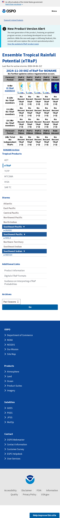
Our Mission (12, 349)
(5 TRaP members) (10, 89)
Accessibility (10, 490)
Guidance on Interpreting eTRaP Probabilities (20, 283)
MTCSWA (8, 176)
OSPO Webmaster (15, 439)
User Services (13, 458)
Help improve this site (44, 515)
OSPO (7, 329)
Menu (51, 11)
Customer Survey (15, 449)
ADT (6, 160)
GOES (9, 408)
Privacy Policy (29, 494)
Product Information (14, 270)
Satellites (9, 402)
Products (9, 366)
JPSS (9, 417)
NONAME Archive (11, 149)
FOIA (39, 490)
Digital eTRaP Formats (15, 275)
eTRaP (7, 165)
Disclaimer (26, 490)
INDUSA (8, 254)
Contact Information (17, 444)
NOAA (10, 339)
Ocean (10, 381)
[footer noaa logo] (30, 479)
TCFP (7, 170)
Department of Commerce (20, 335)
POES (9, 412)
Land (9, 376)
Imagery (11, 390)
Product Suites (14, 385)
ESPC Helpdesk (14, 453)
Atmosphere (13, 371)
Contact (8, 434)
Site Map (11, 354)
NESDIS (11, 344)
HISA (6, 181)
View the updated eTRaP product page (23, 44)
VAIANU (8, 230)
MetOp (10, 422)
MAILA (8, 238)
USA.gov (45, 494)
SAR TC (7, 187)
